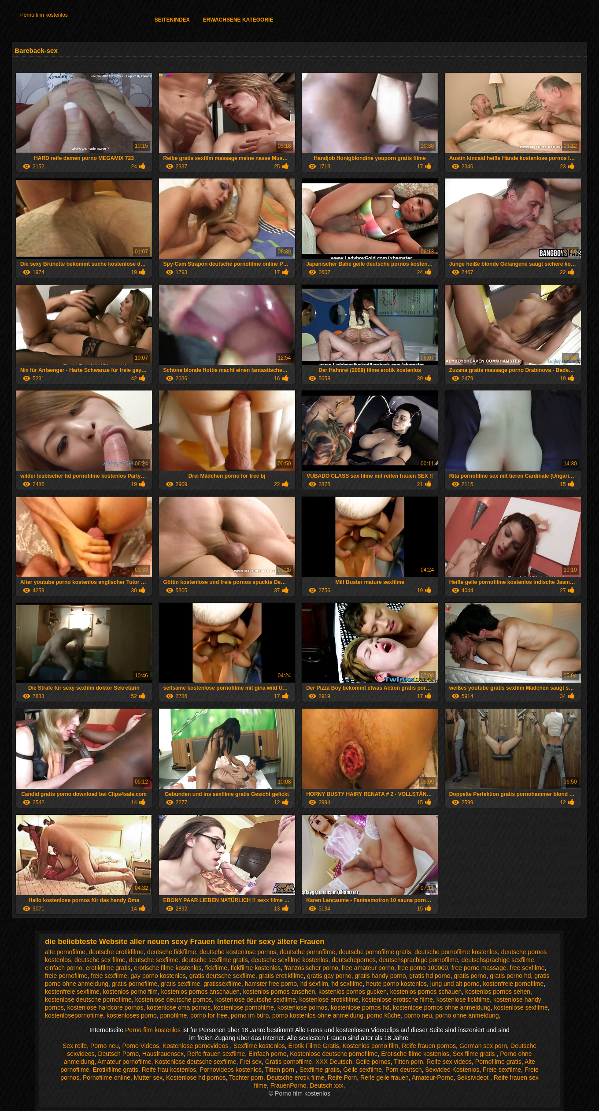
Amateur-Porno (433, 1077)
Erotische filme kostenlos (415, 1053)
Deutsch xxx (326, 1085)
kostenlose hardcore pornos (105, 1007)
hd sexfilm (314, 983)
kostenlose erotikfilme (329, 999)
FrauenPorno (288, 1085)
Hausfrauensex (163, 1053)
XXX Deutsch (333, 1061)
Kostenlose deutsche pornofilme (333, 1053)
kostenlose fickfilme (463, 999)
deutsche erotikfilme (116, 951)
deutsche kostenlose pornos (238, 951)
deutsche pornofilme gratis (375, 951)
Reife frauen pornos (429, 1045)
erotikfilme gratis (108, 967)
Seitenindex (172, 20)
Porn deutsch (403, 1069)
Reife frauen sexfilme (216, 1053)
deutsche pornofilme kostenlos (456, 951)
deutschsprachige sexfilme (498, 959)
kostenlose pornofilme (244, 1007)
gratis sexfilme (180, 983)
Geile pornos (372, 1061)
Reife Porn (342, 1077)
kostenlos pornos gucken (352, 991)
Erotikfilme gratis (115, 1069)
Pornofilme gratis (498, 1061)
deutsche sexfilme (153, 959)
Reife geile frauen (384, 1077)
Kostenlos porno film (371, 1045)
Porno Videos (140, 1045)
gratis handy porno (380, 975)
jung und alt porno (455, 983)
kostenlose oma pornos (179, 1007)
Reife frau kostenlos (169, 1069)
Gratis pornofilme (288, 1061)
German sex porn (483, 1045)
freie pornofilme (66, 975)
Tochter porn (246, 1077)
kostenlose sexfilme (521, 1007)
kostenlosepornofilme (74, 1015)
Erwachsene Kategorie (238, 20)
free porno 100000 (423, 967)
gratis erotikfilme (281, 975)
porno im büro (250, 1015)
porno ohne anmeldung (467, 1015)
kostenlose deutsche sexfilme (255, 999)
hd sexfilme (347, 983)
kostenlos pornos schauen (426, 991)
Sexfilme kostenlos (259, 1045)
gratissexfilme (222, 983)
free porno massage (479, 967)
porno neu (418, 1015)
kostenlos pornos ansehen (279, 991)
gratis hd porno (429, 975)
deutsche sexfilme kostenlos (289, 959)
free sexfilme (527, 967)
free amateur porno (368, 967)
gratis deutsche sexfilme (222, 975)
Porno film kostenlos (44, 15)
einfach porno (63, 967)
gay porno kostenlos (158, 975)
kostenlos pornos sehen (497, 991)
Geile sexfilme (362, 1069)
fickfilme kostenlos (256, 967)
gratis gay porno (329, 975)
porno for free (208, 1015)
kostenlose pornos (302, 1007)
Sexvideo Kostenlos (452, 1069)
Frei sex (251, 1061)
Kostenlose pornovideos (196, 1045)
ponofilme (173, 1015)
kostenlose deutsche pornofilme (88, 999)
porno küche (384, 1015)
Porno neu (104, 1045)
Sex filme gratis (475, 1053)
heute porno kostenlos (396, 983)
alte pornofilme (65, 951)
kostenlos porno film (130, 991)
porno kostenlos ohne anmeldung (317, 1015)
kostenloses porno (132, 1015)
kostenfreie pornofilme (513, 983)
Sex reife (75, 1045)
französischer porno (311, 967)
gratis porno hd (510, 975)
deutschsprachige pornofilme (418, 959)
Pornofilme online (106, 1077)
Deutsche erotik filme (296, 1077)
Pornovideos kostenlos (231, 1069)
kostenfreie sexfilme (72, 991)
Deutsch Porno (118, 1053)
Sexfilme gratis (320, 1069)
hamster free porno (271, 983)
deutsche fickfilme (171, 951)
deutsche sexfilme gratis (215, 959)
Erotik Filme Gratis (313, 1045)
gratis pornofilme (135, 983)
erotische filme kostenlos (167, 967)
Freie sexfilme (502, 1069)
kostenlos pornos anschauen (200, 991)
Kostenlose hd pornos (196, 1077)
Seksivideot (473, 1077)
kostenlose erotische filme (397, 999)
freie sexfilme (109, 975)
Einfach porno (267, 1053)
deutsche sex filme (100, 959)
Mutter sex (148, 1077)
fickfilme (216, 967)
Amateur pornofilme (124, 1061)
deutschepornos (354, 959)
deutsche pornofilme (307, 951)
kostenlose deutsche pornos (173, 999)
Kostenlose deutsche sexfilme (195, 1061)
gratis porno (470, 975)
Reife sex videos (449, 1061)
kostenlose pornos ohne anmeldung (442, 1007)
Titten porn (408, 1061)
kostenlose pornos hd (360, 1007)
